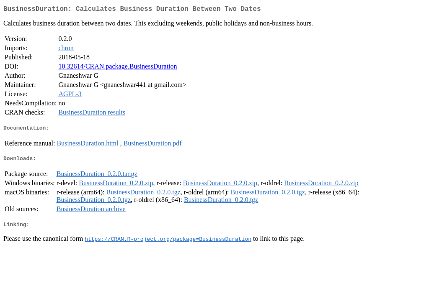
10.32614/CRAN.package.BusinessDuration (117, 67)
